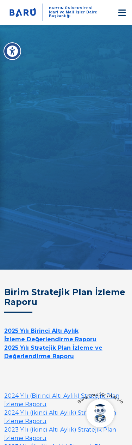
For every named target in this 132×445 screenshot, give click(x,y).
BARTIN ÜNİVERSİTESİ (71, 8)
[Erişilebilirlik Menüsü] (12, 51)
